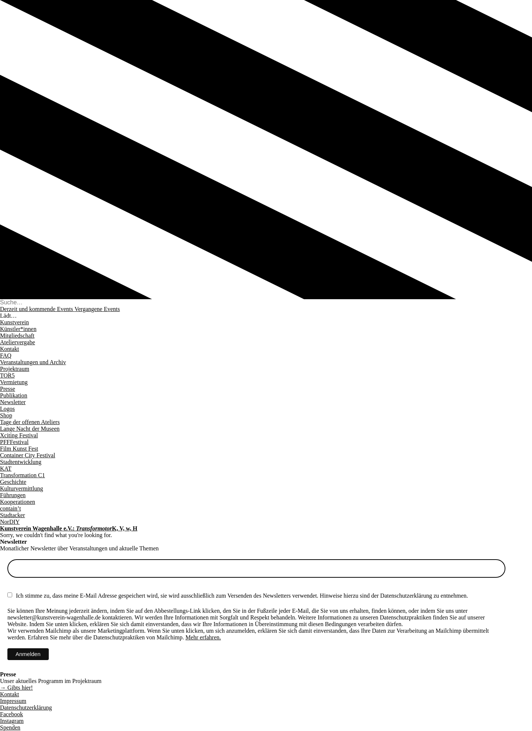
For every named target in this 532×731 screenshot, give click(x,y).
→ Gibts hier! (16, 687)
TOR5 (7, 375)
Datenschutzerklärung (26, 707)
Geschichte (13, 482)
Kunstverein (14, 322)
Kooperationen (17, 502)
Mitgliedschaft (17, 335)
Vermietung (14, 382)
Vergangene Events (97, 309)
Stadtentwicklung (20, 462)
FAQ (5, 355)
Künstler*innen (18, 329)
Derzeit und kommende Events (37, 309)
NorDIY (10, 522)
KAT (5, 468)
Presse (7, 389)
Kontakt (9, 349)
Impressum (13, 701)
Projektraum (14, 369)
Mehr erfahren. (203, 637)
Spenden (10, 727)
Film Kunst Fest (19, 448)
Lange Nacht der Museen (29, 429)
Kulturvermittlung (21, 488)
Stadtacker (12, 515)
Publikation (13, 395)
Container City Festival (27, 455)
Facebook (11, 714)
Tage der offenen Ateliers (30, 422)
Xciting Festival (19, 435)
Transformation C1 (22, 475)
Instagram (12, 721)
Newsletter (12, 402)
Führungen (12, 495)
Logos (7, 409)
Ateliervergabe (17, 342)
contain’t (10, 508)
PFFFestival (14, 442)
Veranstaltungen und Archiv (33, 362)
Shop (6, 415)
